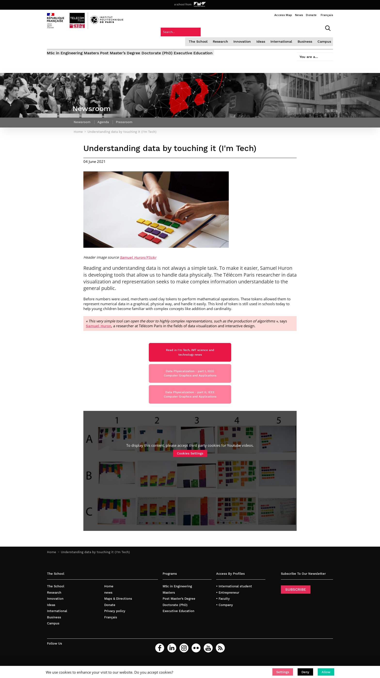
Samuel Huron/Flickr (138, 255)
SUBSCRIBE (295, 600)
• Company (224, 615)
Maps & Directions (118, 609)
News (299, 15)
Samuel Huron (98, 323)
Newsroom (82, 118)
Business (264, 28)
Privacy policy (114, 621)
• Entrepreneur (227, 602)
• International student (234, 596)
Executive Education (217, 40)
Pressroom (126, 118)
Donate (311, 15)
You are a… (305, 39)
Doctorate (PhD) (175, 40)
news (108, 602)
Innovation (202, 28)
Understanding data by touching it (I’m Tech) (95, 562)
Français (327, 15)
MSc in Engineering (65, 40)
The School (159, 28)
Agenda (104, 118)
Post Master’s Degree (132, 40)
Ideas (221, 28)
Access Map (283, 15)
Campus (283, 28)
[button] (282, 672)
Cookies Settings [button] (190, 463)
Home (51, 562)
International (241, 28)
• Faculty (223, 609)
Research (181, 28)
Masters (97, 40)
